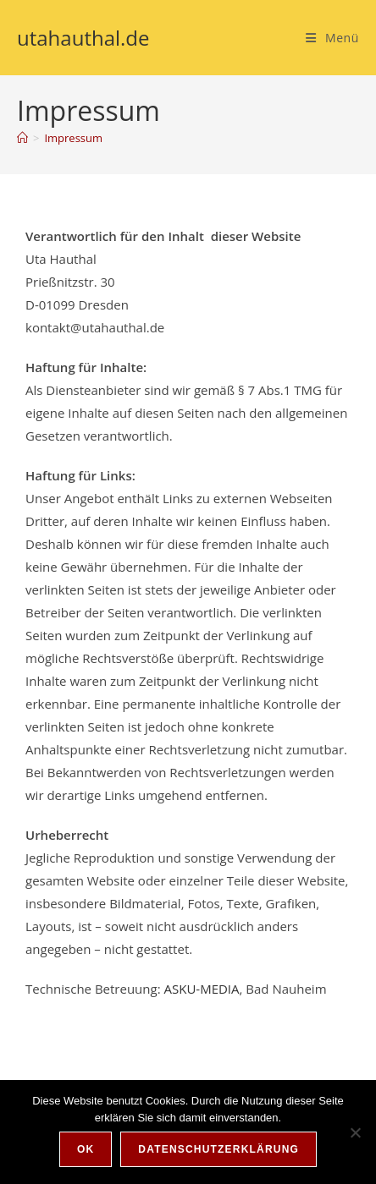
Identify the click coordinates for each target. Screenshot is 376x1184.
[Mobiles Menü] (332, 38)
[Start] (22, 137)
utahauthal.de (83, 38)
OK (85, 1149)
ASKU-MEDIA (202, 988)
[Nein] (354, 1132)
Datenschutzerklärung (218, 1149)
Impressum (73, 137)
